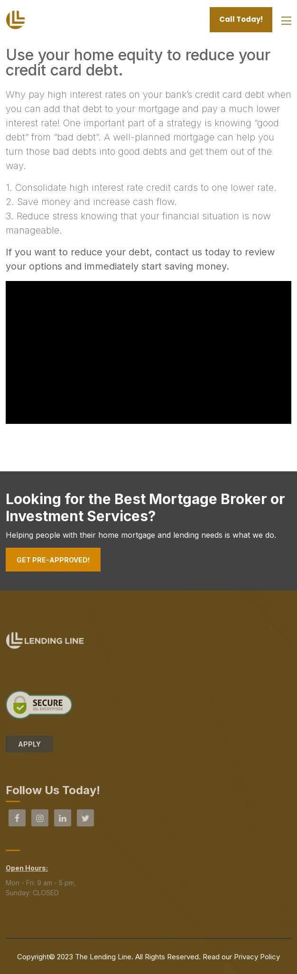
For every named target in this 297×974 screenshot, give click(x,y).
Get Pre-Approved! (53, 560)
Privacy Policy (257, 956)
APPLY (29, 746)
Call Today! (241, 19)
